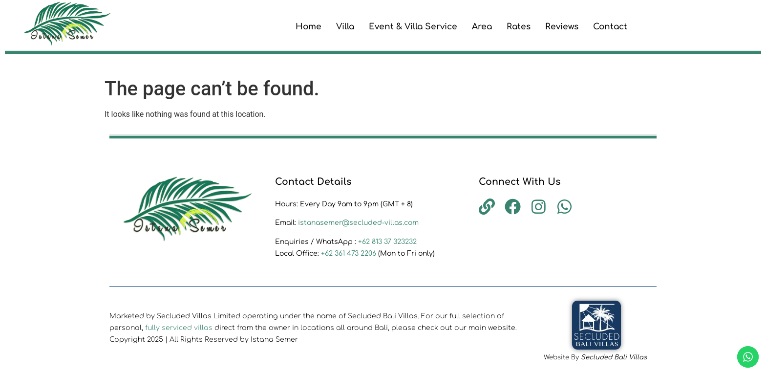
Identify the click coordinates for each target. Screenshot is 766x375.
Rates (519, 26)
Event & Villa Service (413, 26)
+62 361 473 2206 (349, 253)
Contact (610, 26)
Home (308, 26)
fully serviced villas (179, 327)
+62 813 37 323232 (387, 241)
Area (482, 26)
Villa (345, 26)
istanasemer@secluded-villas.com (358, 222)
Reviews (561, 26)
